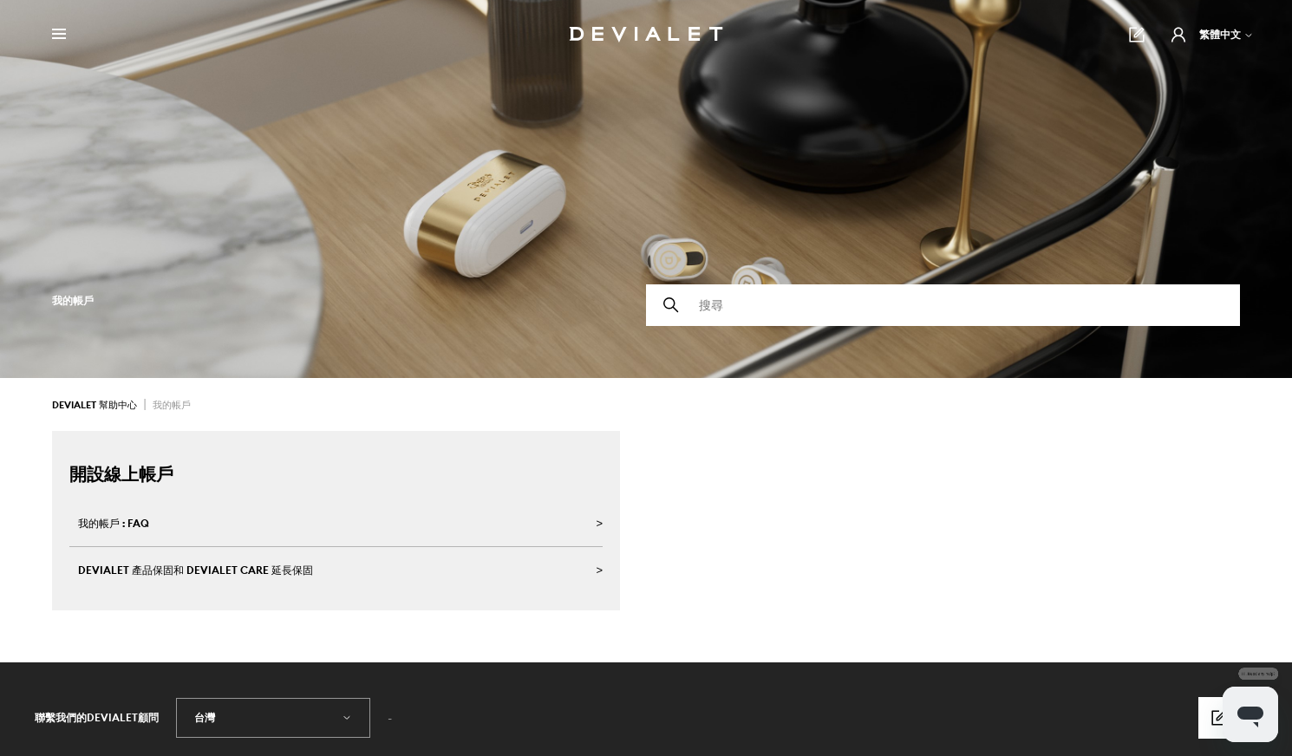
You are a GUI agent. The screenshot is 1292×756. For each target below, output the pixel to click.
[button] (1178, 34)
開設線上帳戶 (121, 474)
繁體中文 (1226, 34)
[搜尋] (943, 305)
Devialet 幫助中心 (96, 405)
